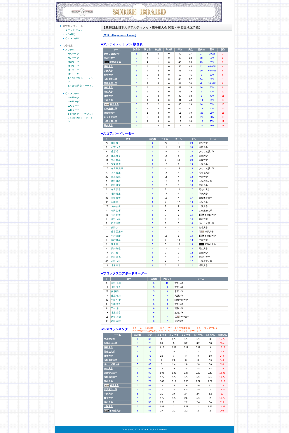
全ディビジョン (74, 30)
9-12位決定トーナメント (80, 120)
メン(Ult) (70, 34)
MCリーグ (73, 62)
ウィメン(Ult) (72, 38)
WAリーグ (73, 97)
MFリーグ (73, 74)
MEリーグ (73, 70)
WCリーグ (74, 105)
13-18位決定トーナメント (81, 87)
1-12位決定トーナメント (80, 80)
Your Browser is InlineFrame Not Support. (165, 225)
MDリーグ (73, 66)
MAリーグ (73, 53)
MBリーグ (73, 57)
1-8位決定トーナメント (81, 113)
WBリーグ (73, 101)
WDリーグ (74, 109)
